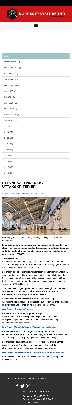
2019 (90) (8, 155)
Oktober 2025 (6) (11, 73)
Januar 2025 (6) (11, 120)
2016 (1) (8, 173)
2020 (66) (8, 149)
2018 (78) (8, 161)
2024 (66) (8, 126)
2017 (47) (8, 167)
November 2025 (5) (13, 67)
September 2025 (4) (13, 79)
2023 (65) (8, 132)
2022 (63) (8, 138)
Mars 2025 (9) (10, 108)
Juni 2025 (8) (10, 91)
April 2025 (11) (10, 103)
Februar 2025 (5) (11, 114)
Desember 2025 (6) (13, 62)
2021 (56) (8, 144)
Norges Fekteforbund (20, 193)
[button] (36, 25)
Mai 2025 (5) (10, 97)
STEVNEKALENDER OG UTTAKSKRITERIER (22, 185)
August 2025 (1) (11, 85)
